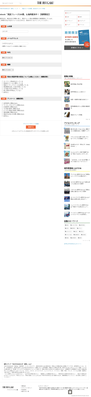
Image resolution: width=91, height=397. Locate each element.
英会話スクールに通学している (12, 83)
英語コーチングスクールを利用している (15, 85)
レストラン (68, 231)
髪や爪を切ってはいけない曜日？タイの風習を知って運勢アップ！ (80, 130)
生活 (75, 231)
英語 (66, 225)
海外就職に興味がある (9, 112)
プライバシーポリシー (27, 387)
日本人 (81, 231)
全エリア (68, 13)
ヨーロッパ (68, 21)
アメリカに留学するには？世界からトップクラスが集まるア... (80, 175)
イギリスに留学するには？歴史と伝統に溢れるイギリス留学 (80, 190)
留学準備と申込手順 (76, 84)
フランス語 (68, 234)
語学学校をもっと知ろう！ (78, 92)
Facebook (24, 389)
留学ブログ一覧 (25, 391)
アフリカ (81, 25)
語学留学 (73, 237)
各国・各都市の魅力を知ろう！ (80, 99)
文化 (66, 228)
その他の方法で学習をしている (12, 88)
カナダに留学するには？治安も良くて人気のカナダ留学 (80, 182)
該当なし (5, 92)
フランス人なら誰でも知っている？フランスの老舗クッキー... (80, 137)
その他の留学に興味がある (11, 108)
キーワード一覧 (86, 240)
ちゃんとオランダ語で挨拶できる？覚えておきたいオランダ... (80, 153)
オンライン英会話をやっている (12, 81)
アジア (67, 25)
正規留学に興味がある (9, 107)
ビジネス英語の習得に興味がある (13, 110)
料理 (79, 237)
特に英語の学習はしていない (11, 90)
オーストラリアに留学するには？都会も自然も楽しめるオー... (80, 198)
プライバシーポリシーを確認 (31, 123)
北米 (67, 17)
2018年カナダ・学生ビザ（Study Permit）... (80, 145)
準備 (66, 237)
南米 (80, 17)
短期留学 (76, 234)
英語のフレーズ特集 (76, 115)
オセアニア (81, 21)
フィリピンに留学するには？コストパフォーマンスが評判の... (80, 213)
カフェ (79, 228)
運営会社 (24, 386)
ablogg (15, 389)
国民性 (73, 228)
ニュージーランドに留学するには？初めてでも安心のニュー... (80, 205)
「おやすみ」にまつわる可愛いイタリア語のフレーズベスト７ (80, 160)
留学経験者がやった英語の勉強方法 (80, 107)
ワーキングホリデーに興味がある (13, 105)
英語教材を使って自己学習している (14, 87)
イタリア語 (74, 225)
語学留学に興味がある (9, 103)
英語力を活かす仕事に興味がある (13, 114)
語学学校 (81, 225)
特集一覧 (88, 119)
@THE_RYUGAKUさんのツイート (72, 243)
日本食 (83, 234)
